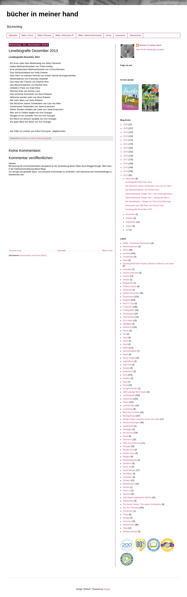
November (131, 214)
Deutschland (128, 296)
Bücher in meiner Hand (150, 45)
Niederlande (128, 426)
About (108, 35)
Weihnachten (128, 525)
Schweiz (126, 480)
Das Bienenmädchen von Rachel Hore (142, 190)
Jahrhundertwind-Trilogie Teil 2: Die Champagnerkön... (149, 194)
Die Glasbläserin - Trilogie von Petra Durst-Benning (148, 201)
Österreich (127, 439)
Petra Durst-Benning (132, 443)
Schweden (127, 477)
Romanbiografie (130, 460)
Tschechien (128, 511)
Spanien (126, 494)
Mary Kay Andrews (131, 412)
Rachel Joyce (129, 453)
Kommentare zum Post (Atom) (33, 255)
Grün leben (128, 320)
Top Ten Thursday (131, 508)
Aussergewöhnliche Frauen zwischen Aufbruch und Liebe (148, 263)
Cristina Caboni (129, 286)
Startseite (13, 35)
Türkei (125, 514)
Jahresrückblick (130, 351)
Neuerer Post (15, 250)
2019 (125, 152)
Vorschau (127, 521)
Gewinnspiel (128, 314)
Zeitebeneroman (130, 531)
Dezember (131, 178)
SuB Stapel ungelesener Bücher (137, 497)
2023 (125, 136)
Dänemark (127, 290)
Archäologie (128, 257)
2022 (125, 140)
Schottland (127, 473)
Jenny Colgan (129, 358)
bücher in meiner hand (42, 14)
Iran (124, 334)
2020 (125, 148)
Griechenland (129, 317)
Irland (125, 337)
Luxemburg (128, 409)
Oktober (129, 218)
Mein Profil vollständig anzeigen (150, 49)
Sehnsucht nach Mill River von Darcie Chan (144, 205)
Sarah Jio (127, 467)
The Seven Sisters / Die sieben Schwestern (142, 504)
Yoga (125, 528)
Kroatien (126, 378)
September (131, 222)
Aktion (125, 250)
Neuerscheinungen (131, 422)
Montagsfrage (129, 416)
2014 (125, 171)
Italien (125, 348)
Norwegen (127, 429)
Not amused (128, 433)
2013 (125, 175)
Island (125, 341)
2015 (125, 167)
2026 (125, 124)
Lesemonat (128, 399)
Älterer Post (107, 250)
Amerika (126, 253)
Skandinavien (129, 484)
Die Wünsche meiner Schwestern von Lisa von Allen (148, 186)
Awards (126, 279)
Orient (125, 436)
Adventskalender (130, 246)
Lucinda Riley (129, 405)
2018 (125, 156)
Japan (125, 354)
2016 (125, 163)
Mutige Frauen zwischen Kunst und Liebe (141, 419)
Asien (125, 260)
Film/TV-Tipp (128, 303)
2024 (125, 132)
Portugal (126, 446)
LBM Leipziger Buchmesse (135, 392)
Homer (126, 331)
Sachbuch (127, 463)
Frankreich (127, 307)
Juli (127, 230)
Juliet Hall (127, 365)
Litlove (126, 402)
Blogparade (128, 283)
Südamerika (128, 501)
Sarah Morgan (129, 470)
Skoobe (126, 487)
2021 (125, 144)
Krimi (125, 375)
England (126, 300)
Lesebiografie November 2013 (138, 209)
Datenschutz (135, 35)
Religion (126, 456)
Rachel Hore (128, 450)
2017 (125, 159)
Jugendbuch (128, 361)
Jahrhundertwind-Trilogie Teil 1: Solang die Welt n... (148, 197)
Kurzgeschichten (130, 388)
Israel (125, 344)
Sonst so (127, 490)
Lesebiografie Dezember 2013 (138, 182)
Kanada (126, 368)
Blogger (106, 589)
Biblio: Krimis (27, 35)
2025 (125, 128)
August (129, 226)
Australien (127, 269)
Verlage (126, 518)
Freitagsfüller (128, 310)
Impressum (120, 35)
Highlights (127, 324)
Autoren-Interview (130, 273)
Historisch (127, 327)
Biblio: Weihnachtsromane (90, 35)
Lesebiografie (129, 395)
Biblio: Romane (44, 35)
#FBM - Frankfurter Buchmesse (137, 243)
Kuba (125, 382)
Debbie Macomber (131, 293)
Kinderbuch (128, 371)
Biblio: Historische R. (64, 35)
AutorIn (126, 276)
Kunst (125, 385)
